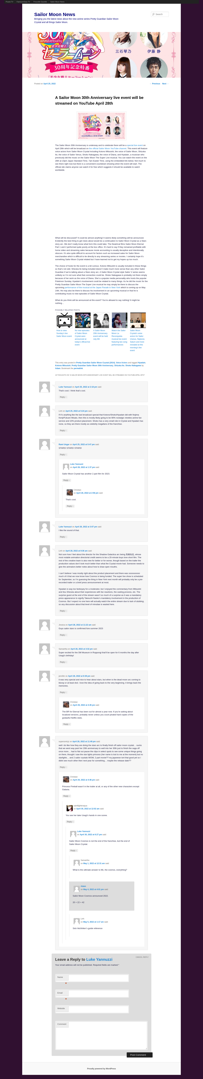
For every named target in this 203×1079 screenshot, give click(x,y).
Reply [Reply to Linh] (63, 430)
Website (61, 1008)
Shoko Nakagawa (133, 365)
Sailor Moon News (57, 2)
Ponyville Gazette (40, 2)
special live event (135, 145)
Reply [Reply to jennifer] (63, 692)
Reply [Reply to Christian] (70, 506)
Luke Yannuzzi (65, 387)
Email (62, 994)
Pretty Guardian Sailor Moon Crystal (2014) (95, 363)
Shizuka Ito (119, 365)
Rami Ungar (64, 444)
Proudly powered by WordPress (101, 1069)
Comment (61, 1024)
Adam (57, 368)
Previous (155, 84)
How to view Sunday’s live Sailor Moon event (64, 333)
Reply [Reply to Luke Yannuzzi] (63, 397)
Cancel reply (142, 957)
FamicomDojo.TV (23, 2)
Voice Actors (121, 363)
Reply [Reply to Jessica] (63, 635)
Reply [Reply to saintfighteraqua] (70, 821)
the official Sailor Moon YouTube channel (107, 148)
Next (165, 84)
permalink (78, 368)
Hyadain (141, 363)
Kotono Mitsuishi (63, 365)
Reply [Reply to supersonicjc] (63, 767)
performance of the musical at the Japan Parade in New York (92, 287)
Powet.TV (9, 2)
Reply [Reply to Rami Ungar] (63, 454)
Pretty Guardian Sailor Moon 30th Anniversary (92, 365)
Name (62, 978)
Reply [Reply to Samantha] (63, 662)
